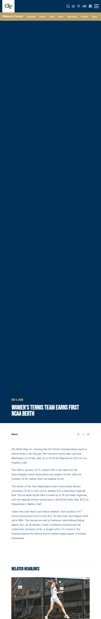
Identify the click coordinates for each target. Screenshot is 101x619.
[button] (68, 6)
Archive (84, 16)
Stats (51, 16)
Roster (42, 16)
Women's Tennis (12, 16)
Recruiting (72, 16)
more (94, 16)
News (61, 16)
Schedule (31, 16)
